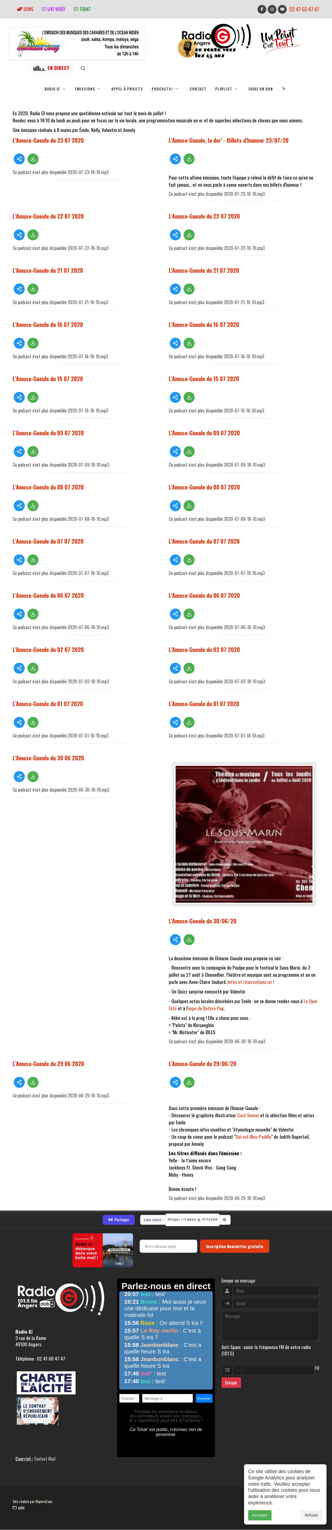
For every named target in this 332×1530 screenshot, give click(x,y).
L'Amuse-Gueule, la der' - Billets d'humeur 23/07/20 (229, 140)
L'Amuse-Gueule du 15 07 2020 (48, 379)
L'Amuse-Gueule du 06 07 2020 (48, 595)
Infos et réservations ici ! (251, 982)
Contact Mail (45, 1459)
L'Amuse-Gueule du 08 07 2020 (48, 487)
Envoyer (231, 1383)
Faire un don (260, 89)
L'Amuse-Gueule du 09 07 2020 (48, 433)
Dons (25, 9)
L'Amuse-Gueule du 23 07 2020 (48, 140)
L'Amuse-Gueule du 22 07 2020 (48, 216)
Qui (239, 1136)
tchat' (82, 9)
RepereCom (43, 1501)
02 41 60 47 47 (304, 9)
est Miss (256, 1136)
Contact (198, 89)
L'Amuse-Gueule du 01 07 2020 (48, 704)
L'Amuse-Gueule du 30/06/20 (202, 921)
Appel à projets (127, 89)
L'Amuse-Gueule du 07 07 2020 (48, 541)
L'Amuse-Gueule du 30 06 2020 (48, 758)
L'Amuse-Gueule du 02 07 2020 (48, 649)
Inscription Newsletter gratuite (234, 1246)
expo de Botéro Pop (206, 1008)
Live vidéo (53, 9)
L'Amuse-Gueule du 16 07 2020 (48, 324)
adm (18, 1508)
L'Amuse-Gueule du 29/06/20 (202, 1064)
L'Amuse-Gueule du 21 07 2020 (48, 270)
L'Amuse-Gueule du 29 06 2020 (48, 1064)
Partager (118, 1220)
